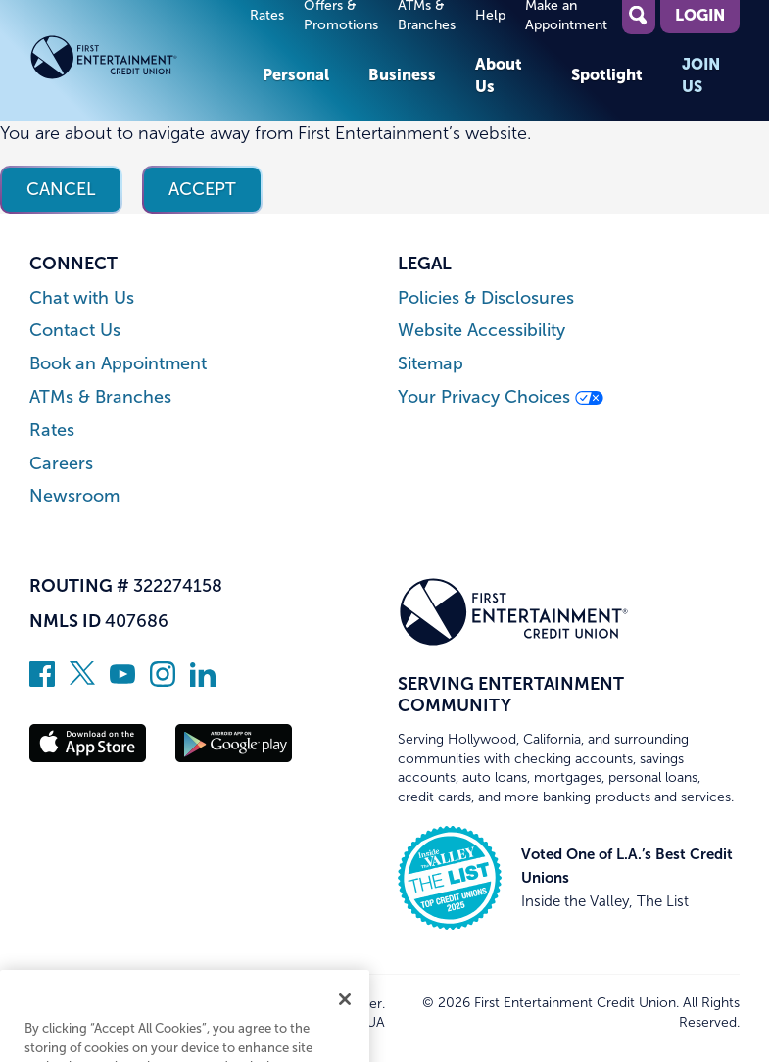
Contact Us (74, 330)
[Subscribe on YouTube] (122, 681)
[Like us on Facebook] (42, 681)
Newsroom (74, 496)
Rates (267, 15)
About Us (498, 74)
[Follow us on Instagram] (162, 681)
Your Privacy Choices (500, 397)
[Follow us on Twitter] (82, 681)
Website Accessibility (481, 330)
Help (490, 15)
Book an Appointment (118, 364)
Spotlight (607, 74)
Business (402, 74)
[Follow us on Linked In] (203, 681)
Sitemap (430, 364)
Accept (202, 189)
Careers (61, 464)
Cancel (61, 189)
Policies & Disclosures (486, 298)
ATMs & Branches (100, 397)
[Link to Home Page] (136, 60)
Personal (296, 74)
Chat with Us (81, 298)
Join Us (701, 74)
